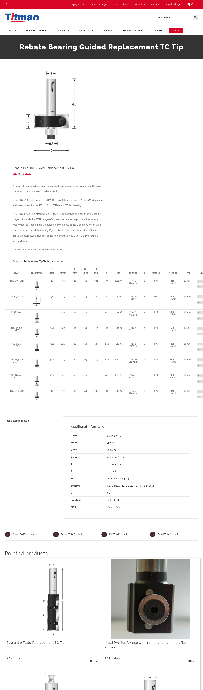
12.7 (109, 442)
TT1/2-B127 (113, 485)
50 (111, 457)
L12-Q (110, 478)
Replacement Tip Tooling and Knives (44, 261)
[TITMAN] (22, 14)
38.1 (116, 435)
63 (119, 457)
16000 (110, 507)
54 (115, 457)
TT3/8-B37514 (146, 485)
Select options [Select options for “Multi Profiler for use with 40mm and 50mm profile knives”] (113, 658)
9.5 (113, 442)
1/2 (109, 471)
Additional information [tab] (17, 420)
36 (111, 435)
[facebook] (6, 4)
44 (108, 457)
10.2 (109, 464)
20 (111, 450)
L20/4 (117, 478)
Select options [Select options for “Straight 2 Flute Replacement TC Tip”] (15, 658)
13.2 (119, 464)
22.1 (124, 464)
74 (122, 457)
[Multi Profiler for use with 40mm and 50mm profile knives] (150, 599)
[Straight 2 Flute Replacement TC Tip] (52, 599)
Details (95, 661)
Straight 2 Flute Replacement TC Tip (36, 643)
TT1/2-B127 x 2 (128, 485)
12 (108, 450)
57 (121, 435)
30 (108, 435)
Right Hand (113, 500)
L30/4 (125, 478)
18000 (118, 507)
